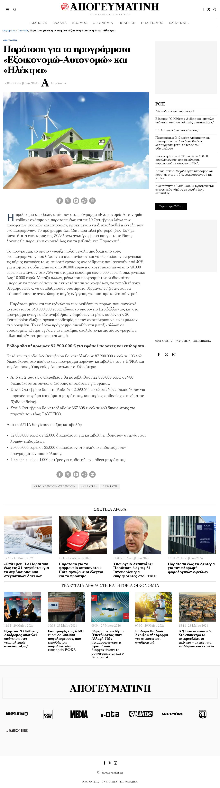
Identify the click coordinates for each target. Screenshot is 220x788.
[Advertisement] (186, 66)
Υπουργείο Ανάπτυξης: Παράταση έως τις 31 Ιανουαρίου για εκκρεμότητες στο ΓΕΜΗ (135, 570)
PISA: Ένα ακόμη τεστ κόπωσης (176, 130)
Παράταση (110, 486)
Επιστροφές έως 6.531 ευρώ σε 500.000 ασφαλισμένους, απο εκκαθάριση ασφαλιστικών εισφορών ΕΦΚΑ (182, 160)
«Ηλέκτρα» (89, 486)
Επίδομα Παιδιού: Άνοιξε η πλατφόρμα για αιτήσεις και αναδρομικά (151, 637)
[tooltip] (203, 9)
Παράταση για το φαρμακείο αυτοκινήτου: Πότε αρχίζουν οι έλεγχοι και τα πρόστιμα (81, 570)
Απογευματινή (9, 31)
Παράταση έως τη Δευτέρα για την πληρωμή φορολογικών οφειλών (191, 568)
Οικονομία (23, 31)
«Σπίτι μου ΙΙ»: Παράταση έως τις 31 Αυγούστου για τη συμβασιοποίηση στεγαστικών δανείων (26, 570)
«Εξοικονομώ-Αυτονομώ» (54, 486)
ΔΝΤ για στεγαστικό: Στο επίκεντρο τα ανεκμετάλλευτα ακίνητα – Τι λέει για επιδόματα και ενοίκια (196, 639)
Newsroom (58, 83)
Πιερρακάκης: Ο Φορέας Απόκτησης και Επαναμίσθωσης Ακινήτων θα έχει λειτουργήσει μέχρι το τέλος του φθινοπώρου (182, 143)
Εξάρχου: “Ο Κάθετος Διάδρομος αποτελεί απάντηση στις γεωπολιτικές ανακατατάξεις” (184, 120)
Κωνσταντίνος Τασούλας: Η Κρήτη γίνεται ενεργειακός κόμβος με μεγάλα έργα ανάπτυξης (184, 189)
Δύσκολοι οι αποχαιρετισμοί (174, 111)
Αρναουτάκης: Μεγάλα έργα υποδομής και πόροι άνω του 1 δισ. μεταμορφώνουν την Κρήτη (184, 175)
